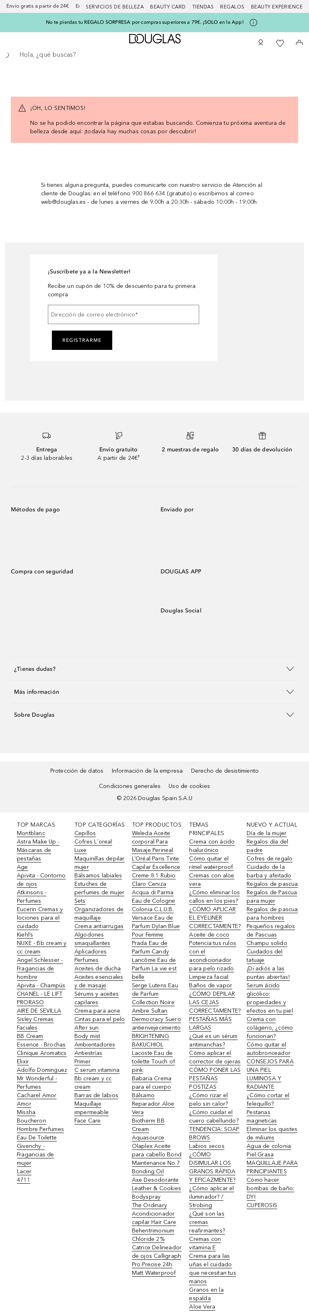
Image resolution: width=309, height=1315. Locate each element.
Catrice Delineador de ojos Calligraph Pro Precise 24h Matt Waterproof (157, 1260)
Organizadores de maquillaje (99, 913)
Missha (26, 1112)
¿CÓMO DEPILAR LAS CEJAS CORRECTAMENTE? (215, 1002)
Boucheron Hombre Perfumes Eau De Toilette (40, 1129)
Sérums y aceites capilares (96, 998)
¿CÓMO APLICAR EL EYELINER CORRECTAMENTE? (215, 918)
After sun (86, 1027)
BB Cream (30, 1036)
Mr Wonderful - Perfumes (37, 1082)
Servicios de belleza (115, 7)
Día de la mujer (266, 833)
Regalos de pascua (272, 884)
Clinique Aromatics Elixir (42, 1057)
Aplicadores (90, 951)
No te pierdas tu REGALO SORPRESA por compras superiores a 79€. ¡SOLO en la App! (145, 22)
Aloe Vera (202, 1306)
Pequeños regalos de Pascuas (271, 930)
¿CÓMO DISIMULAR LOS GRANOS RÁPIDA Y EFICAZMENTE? (212, 1167)
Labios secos (206, 1146)
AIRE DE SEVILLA (39, 1010)
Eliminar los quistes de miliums (272, 1133)
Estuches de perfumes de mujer (99, 888)
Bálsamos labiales (98, 875)
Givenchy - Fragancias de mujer (35, 1154)
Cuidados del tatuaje (264, 956)
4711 (23, 1179)
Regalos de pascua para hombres (272, 913)
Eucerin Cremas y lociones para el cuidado (40, 918)
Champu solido (267, 943)
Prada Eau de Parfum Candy (150, 947)
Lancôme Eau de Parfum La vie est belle (154, 968)
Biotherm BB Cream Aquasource (148, 1129)
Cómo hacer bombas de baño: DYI (270, 1188)
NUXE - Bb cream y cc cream (41, 947)
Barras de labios (96, 1095)
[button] (154, 668)
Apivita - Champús (41, 985)
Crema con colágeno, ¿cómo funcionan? (270, 1028)
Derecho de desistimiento (225, 770)
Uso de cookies (189, 786)
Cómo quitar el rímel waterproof (211, 862)
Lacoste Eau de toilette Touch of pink (153, 1061)
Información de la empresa (147, 770)
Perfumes (86, 960)
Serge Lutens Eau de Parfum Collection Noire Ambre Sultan (155, 998)
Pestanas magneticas (262, 1116)
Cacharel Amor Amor (37, 1099)
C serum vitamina (96, 1070)
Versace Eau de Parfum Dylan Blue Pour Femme (156, 926)
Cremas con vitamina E (205, 1243)
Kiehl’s (25, 934)
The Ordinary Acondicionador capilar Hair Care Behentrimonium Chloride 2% (154, 1222)
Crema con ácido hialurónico (212, 846)
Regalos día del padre (267, 846)
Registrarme (82, 340)
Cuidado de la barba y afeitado (269, 871)
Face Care (87, 1120)
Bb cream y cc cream (93, 1082)
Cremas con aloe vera (211, 879)
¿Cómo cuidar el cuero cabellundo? (213, 1116)
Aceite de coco (209, 934)
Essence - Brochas (41, 1044)
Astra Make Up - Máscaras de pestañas (38, 850)
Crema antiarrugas (99, 926)
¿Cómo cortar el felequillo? (268, 1099)
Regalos (232, 7)
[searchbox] (154, 55)
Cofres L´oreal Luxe (93, 846)
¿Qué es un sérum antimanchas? (213, 1040)
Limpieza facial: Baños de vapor (210, 981)
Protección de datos (77, 770)
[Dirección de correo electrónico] (123, 314)
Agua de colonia (269, 1146)
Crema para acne (97, 1010)
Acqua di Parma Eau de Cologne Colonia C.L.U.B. (153, 901)
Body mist (87, 1036)
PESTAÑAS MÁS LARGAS (210, 1023)
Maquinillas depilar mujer (99, 862)
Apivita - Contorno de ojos (41, 879)
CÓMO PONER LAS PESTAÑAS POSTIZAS (215, 1078)
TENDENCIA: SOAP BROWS (214, 1133)
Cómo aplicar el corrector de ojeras (215, 1057)
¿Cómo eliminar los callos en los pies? (214, 896)
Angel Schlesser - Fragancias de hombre (40, 968)
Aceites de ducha (97, 968)
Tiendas (203, 7)
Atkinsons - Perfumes (31, 896)
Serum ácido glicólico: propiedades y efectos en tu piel (270, 998)
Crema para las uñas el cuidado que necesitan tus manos (212, 1269)
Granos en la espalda (206, 1294)
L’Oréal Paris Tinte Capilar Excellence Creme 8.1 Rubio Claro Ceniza (156, 871)
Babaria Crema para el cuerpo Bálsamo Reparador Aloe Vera (153, 1095)
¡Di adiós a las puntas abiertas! (268, 972)
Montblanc (31, 833)
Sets (80, 900)
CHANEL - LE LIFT (39, 993)
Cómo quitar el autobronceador (268, 1049)
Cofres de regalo (270, 858)
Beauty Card (168, 7)
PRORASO (30, 1002)
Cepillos (85, 833)
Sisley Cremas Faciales (35, 1023)
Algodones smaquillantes (92, 939)
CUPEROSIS (262, 1205)
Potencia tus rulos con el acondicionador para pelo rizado (212, 956)
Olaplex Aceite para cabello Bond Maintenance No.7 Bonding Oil (156, 1159)
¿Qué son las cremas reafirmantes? (207, 1222)
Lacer (24, 1171)
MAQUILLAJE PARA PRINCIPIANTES (272, 1167)
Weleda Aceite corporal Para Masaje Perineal (152, 842)
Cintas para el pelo (99, 1019)
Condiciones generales (130, 786)
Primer (82, 1061)
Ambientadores (94, 1044)
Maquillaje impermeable (91, 1108)
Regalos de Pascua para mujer (272, 896)
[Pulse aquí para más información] (253, 22)
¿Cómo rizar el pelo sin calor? (208, 1099)
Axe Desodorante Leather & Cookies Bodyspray (156, 1188)
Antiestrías (88, 1053)
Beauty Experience (277, 7)
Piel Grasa (260, 1154)
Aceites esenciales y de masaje (99, 981)
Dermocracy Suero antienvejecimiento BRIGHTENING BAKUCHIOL (156, 1032)
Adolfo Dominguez (42, 1070)
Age (22, 867)
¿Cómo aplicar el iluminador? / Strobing (211, 1197)
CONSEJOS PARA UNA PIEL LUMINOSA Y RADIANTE (270, 1074)
